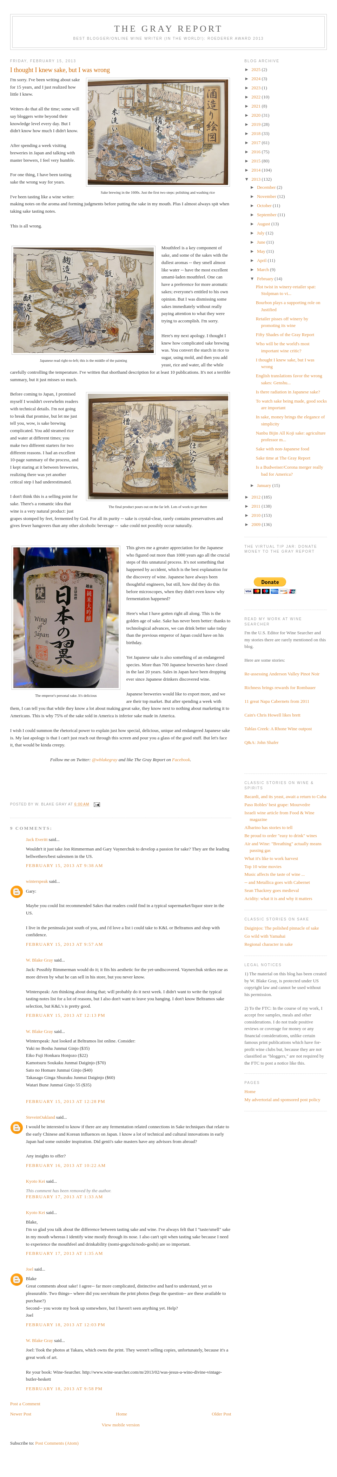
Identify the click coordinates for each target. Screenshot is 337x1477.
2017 (256, 142)
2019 (256, 124)
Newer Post (20, 1414)
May (261, 251)
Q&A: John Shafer (261, 742)
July (261, 233)
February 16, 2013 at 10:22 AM (66, 1165)
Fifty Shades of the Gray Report (285, 334)
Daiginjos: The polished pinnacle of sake (281, 928)
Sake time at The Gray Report (283, 458)
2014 (256, 170)
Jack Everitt (37, 839)
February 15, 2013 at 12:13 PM (65, 1015)
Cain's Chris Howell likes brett (272, 715)
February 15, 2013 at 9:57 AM (64, 944)
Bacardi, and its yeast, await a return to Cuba (285, 796)
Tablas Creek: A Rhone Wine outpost (278, 728)
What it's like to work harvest (271, 858)
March (263, 269)
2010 (256, 515)
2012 (256, 497)
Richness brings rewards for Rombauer (280, 687)
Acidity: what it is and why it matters (278, 898)
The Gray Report (168, 29)
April (262, 260)
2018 (256, 133)
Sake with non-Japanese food (282, 448)
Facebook (181, 759)
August (264, 223)
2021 (256, 106)
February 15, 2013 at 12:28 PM (65, 1101)
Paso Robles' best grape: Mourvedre (277, 804)
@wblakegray (105, 759)
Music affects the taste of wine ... (274, 874)
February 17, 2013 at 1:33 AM (64, 1196)
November (267, 196)
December (267, 187)
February (266, 278)
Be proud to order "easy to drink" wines (280, 835)
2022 (256, 96)
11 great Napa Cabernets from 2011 (276, 701)
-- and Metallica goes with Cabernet (277, 882)
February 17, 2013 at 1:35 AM (64, 1253)
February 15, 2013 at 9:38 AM (64, 865)
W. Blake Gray (39, 960)
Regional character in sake (268, 944)
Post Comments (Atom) (57, 1443)
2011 (256, 506)
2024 (256, 78)
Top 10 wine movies (263, 866)
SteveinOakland (40, 1117)
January (264, 485)
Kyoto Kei (35, 1181)
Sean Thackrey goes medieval (271, 890)
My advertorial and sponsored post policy (282, 1099)
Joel (29, 1269)
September (267, 214)
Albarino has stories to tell (268, 827)
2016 (256, 151)
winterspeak (37, 881)
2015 (256, 160)
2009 (256, 524)
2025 (256, 69)
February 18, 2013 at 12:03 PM (65, 1324)
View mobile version (121, 1424)
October (265, 205)
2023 (256, 87)
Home (121, 1414)
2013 (256, 179)
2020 (256, 115)
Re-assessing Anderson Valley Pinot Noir (281, 673)
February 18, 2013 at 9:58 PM (64, 1388)
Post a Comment (25, 1403)
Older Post (221, 1414)
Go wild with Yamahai (264, 936)
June (261, 242)
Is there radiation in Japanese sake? (288, 391)
